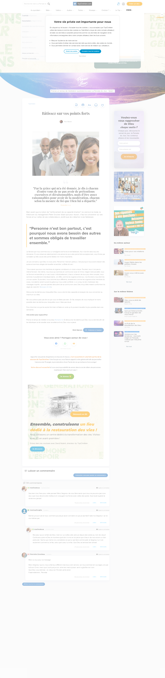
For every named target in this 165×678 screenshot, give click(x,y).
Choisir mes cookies (71, 51)
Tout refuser (82, 56)
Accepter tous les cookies (90, 51)
